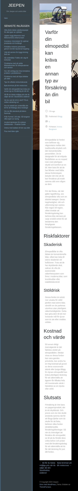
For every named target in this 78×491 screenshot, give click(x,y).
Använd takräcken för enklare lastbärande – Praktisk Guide (15, 123)
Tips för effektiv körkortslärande (15, 82)
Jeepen (16, 5)
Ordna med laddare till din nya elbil (17, 128)
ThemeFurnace (45, 487)
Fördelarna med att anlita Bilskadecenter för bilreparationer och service (16, 65)
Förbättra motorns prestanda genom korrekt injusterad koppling (16, 48)
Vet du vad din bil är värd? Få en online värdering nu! (16, 101)
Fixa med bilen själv (11, 131)
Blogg (60, 116)
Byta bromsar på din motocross (15, 86)
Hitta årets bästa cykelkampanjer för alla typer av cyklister (16, 31)
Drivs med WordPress (48, 484)
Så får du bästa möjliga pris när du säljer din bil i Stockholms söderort (17, 96)
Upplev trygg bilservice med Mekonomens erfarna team (14, 37)
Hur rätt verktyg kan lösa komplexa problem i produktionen (17, 72)
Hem (6, 18)
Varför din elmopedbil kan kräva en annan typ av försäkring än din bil (17, 90)
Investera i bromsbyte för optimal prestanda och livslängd (16, 42)
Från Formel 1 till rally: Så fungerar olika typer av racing (17, 118)
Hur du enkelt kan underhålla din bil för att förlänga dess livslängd (16, 107)
